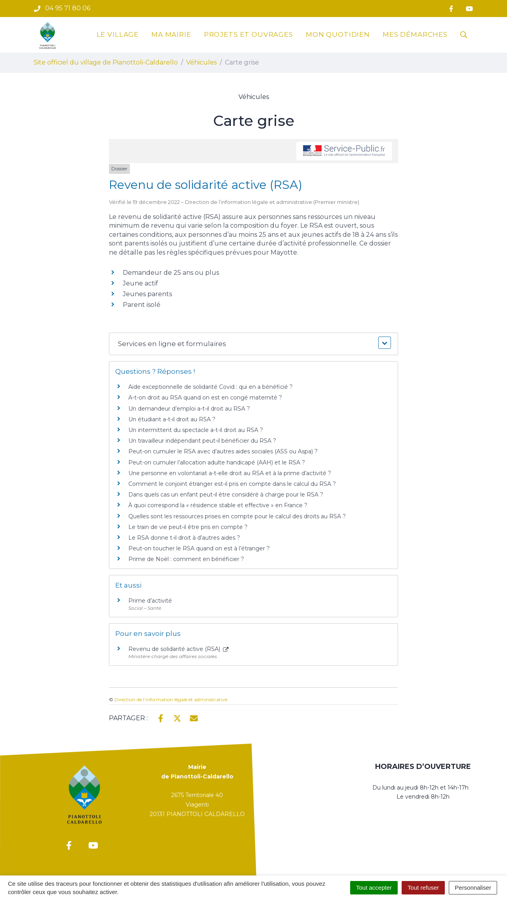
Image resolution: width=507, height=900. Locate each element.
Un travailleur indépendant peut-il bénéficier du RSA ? (202, 440)
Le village (118, 34)
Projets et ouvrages (248, 34)
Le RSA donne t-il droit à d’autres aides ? (184, 537)
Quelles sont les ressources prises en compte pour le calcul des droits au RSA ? (237, 516)
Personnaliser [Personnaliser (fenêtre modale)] (473, 887)
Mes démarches (415, 34)
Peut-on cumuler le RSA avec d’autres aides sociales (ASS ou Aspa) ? (223, 451)
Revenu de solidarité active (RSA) (178, 649)
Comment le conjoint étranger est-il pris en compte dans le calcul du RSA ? (232, 483)
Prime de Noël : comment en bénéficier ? (186, 559)
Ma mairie (171, 34)
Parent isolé (141, 304)
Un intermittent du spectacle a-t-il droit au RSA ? (195, 430)
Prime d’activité (150, 600)
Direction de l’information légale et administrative (170, 699)
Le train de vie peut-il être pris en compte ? (188, 527)
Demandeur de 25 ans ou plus (171, 272)
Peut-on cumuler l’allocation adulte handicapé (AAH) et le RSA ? (216, 462)
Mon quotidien (338, 34)
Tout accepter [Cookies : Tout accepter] (374, 887)
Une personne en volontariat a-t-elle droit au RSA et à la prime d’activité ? (229, 473)
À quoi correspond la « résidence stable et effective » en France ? (217, 505)
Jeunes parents (147, 294)
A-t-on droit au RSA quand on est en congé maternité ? (205, 397)
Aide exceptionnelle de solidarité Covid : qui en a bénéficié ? (210, 386)
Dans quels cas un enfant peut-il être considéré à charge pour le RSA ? (225, 494)
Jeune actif (140, 283)
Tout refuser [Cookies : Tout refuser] (423, 887)
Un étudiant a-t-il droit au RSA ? (171, 419)
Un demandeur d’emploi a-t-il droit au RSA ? (189, 408)
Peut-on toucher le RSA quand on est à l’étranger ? (199, 548)
